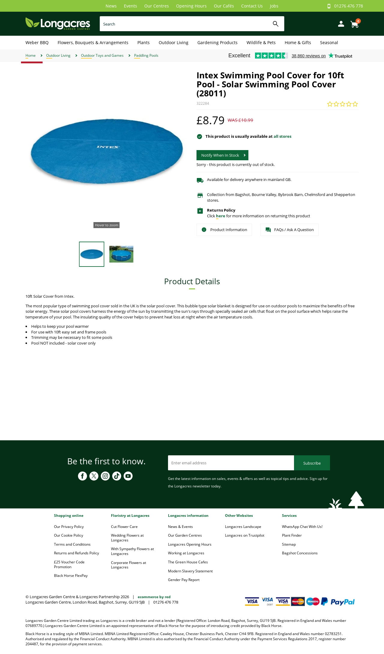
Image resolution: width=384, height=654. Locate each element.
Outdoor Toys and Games (102, 55)
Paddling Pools (146, 55)
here (220, 216)
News (111, 6)
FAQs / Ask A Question (289, 230)
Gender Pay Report (184, 579)
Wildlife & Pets (261, 42)
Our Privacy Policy (69, 526)
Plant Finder (292, 535)
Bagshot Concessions (300, 553)
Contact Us (252, 6)
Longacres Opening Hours (190, 544)
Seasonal (329, 42)
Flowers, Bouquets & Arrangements (93, 42)
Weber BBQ (37, 42)
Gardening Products (217, 42)
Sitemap (289, 544)
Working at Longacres (186, 553)
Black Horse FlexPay (71, 575)
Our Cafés (224, 6)
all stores (282, 136)
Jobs (274, 6)
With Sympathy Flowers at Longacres (132, 551)
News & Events (180, 526)
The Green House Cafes (188, 562)
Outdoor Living (173, 42)
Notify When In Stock (220, 155)
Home (31, 55)
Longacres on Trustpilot (244, 535)
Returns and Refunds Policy (76, 553)
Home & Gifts (298, 42)
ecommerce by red (154, 596)
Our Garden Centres (185, 535)
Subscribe (312, 463)
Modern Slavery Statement (190, 571)
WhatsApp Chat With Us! (302, 526)
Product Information (224, 229)
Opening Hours (191, 6)
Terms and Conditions (72, 544)
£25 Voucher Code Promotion (69, 564)
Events (130, 6)
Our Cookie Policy (68, 535)
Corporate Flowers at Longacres (128, 565)
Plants (143, 42)
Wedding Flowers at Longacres (127, 538)
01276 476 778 (348, 6)
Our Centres (156, 6)
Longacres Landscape (243, 526)
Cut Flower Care (124, 526)
